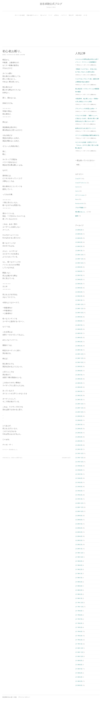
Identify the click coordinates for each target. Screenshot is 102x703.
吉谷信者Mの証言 (66, 457)
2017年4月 (78, 631)
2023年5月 (78, 383)
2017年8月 (78, 615)
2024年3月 (78, 342)
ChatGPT (78, 179)
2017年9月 (78, 611)
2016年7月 (78, 669)
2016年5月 (78, 677)
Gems (77, 191)
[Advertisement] (51, 31)
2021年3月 (78, 491)
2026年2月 (78, 246)
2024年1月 (78, 350)
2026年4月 (78, 238)
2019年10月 (79, 557)
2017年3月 (78, 636)
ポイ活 (85, 15)
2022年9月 (78, 416)
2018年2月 (78, 594)
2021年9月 (78, 466)
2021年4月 (78, 486)
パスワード (64, 15)
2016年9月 (78, 660)
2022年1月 (78, 449)
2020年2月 (78, 544)
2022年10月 (79, 412)
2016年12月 (79, 648)
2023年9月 (78, 366)
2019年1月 (78, 573)
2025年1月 (78, 300)
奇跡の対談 (79, 15)
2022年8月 (78, 420)
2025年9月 (78, 267)
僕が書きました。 (14, 449)
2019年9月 (78, 561)
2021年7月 (78, 474)
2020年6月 (78, 528)
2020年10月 (79, 511)
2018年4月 (78, 586)
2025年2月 (78, 296)
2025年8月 (78, 271)
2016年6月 (78, 673)
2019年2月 (78, 569)
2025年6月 (78, 279)
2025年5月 (78, 284)
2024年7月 (78, 325)
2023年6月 (78, 379)
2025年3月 (78, 292)
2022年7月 (78, 424)
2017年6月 (78, 623)
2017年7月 (78, 619)
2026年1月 (78, 250)
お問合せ (56, 15)
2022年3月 (78, 441)
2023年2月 (78, 395)
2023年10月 (79, 362)
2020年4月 (78, 536)
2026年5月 (78, 234)
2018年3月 (78, 590)
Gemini (77, 187)
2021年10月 (79, 462)
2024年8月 (78, 321)
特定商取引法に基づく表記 (9, 697)
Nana (77, 199)
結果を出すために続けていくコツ (85, 128)
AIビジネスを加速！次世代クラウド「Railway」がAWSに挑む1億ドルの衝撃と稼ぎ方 (86, 145)
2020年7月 (78, 524)
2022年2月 (78, 445)
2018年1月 (78, 598)
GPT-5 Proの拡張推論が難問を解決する (87, 135)
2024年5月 (78, 333)
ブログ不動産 (79, 207)
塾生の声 (71, 15)
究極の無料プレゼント (33, 15)
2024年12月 (79, 304)
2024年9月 (78, 317)
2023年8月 (78, 371)
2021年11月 (79, 458)
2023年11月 (79, 358)
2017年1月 (78, 644)
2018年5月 (78, 582)
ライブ (50, 15)
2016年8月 (78, 664)
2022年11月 (79, 408)
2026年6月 (78, 230)
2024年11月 (79, 308)
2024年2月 (78, 346)
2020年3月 (78, 540)
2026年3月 (78, 242)
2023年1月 (78, 399)
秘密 (76, 216)
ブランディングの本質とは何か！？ (86, 108)
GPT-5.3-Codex (79, 195)
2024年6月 (78, 329)
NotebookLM (79, 203)
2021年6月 (78, 478)
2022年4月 (78, 437)
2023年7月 (78, 375)
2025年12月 (79, 255)
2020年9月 (78, 515)
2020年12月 (79, 503)
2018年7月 (78, 578)
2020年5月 (78, 532)
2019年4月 (78, 565)
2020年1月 (78, 549)
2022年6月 (78, 428)
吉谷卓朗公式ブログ (51, 3)
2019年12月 (79, 553)
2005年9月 (78, 685)
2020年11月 (79, 507)
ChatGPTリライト (80, 183)
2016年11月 (79, 652)
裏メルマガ (43, 15)
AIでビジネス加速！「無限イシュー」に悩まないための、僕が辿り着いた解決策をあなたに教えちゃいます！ (87, 118)
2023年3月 (78, 391)
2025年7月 (78, 275)
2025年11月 (79, 259)
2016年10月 (79, 656)
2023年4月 (78, 387)
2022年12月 (79, 404)
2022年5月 (78, 433)
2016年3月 (78, 681)
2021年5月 (78, 482)
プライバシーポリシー (24, 697)
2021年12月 (79, 453)
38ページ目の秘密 (20, 15)
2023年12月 (79, 354)
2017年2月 (78, 640)
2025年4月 (78, 288)
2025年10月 (79, 263)
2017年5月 (78, 627)
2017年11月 (79, 607)
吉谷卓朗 (22, 54)
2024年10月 (79, 312)
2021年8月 (78, 470)
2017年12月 (79, 602)
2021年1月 (78, 499)
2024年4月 (78, 337)
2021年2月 (78, 495)
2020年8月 (78, 520)
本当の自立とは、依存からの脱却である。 (12, 457)
